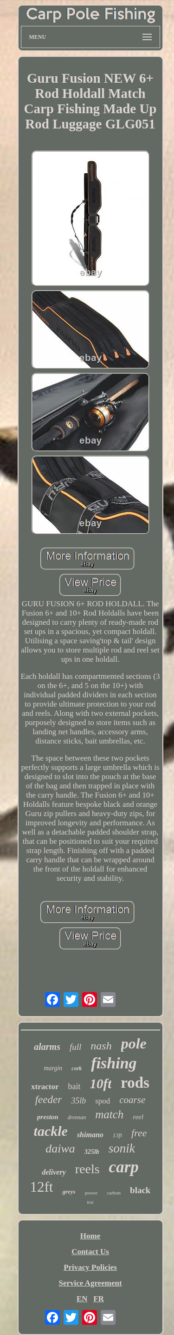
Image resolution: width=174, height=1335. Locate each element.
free (139, 1133)
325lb (91, 1151)
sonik (122, 1148)
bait (74, 1086)
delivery (54, 1172)
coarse (132, 1099)
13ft (117, 1135)
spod (102, 1101)
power (91, 1192)
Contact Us (90, 1251)
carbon (114, 1192)
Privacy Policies (90, 1267)
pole (134, 1043)
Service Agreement (90, 1283)
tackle (51, 1131)
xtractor (44, 1086)
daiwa (60, 1148)
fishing (113, 1063)
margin (53, 1068)
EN (82, 1298)
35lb (78, 1100)
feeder (48, 1099)
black (140, 1190)
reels (87, 1169)
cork (76, 1068)
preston (47, 1117)
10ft (101, 1083)
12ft (41, 1187)
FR (98, 1298)
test (90, 1202)
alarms (47, 1047)
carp (124, 1167)
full (75, 1047)
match (109, 1114)
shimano (90, 1135)
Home (90, 1235)
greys (68, 1191)
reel (138, 1117)
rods (135, 1082)
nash (100, 1046)
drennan (77, 1117)
